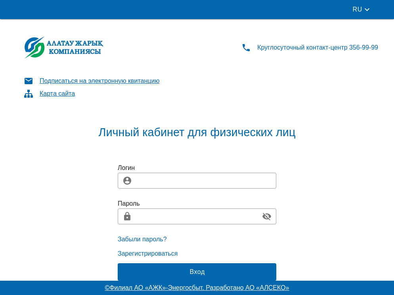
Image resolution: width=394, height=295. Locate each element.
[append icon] (267, 216)
